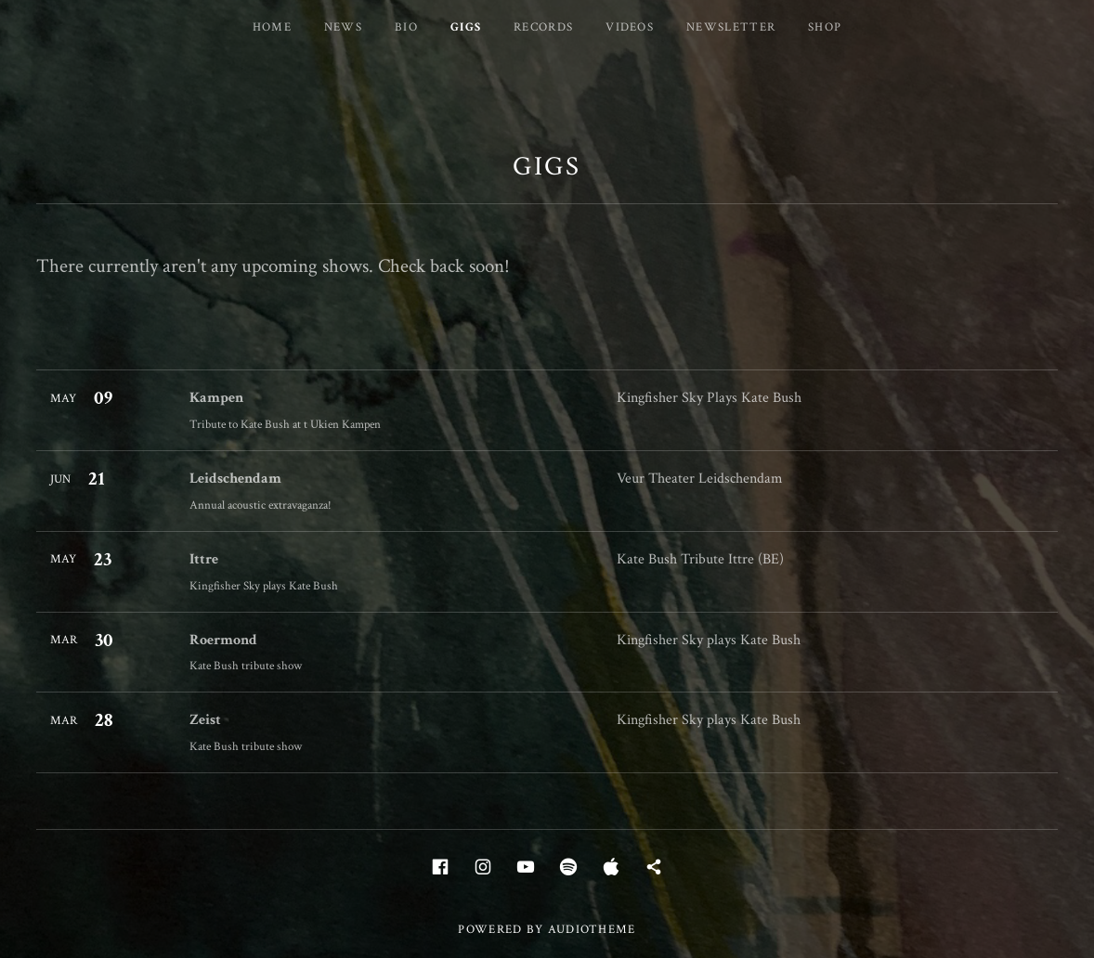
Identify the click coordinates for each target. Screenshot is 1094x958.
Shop (824, 27)
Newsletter (730, 27)
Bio (406, 27)
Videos (630, 27)
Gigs (465, 27)
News (343, 27)
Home (272, 27)
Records (543, 27)
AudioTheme (592, 930)
